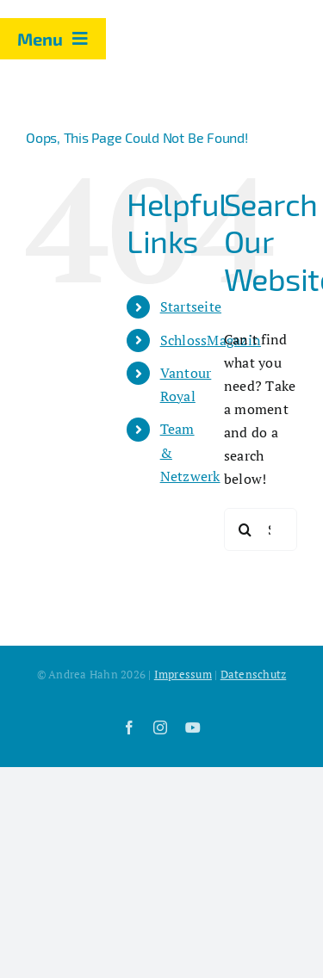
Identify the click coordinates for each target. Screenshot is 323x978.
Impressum (183, 674)
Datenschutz (254, 674)
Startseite (190, 306)
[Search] (245, 529)
